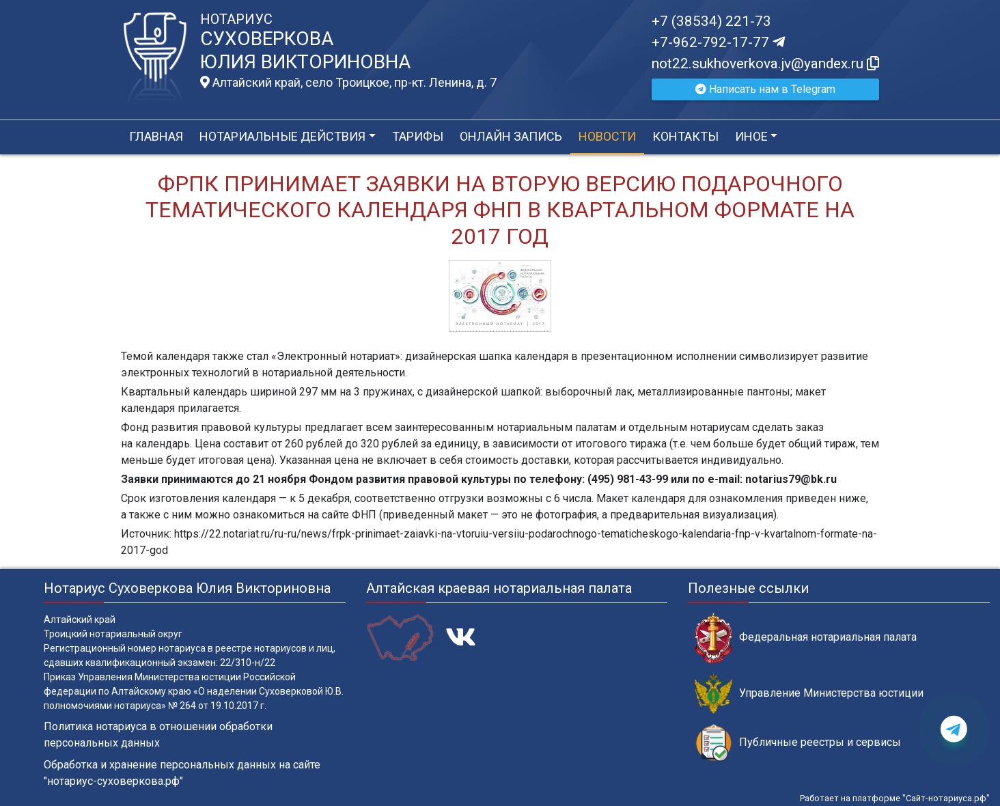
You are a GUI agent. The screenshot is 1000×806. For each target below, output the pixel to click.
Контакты (685, 136)
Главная (156, 136)
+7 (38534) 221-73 (711, 21)
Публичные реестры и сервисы (798, 743)
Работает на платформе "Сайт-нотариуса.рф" (895, 798)
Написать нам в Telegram (765, 89)
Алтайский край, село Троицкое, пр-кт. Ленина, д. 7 (348, 82)
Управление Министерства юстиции (809, 693)
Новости (607, 136)
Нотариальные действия (282, 136)
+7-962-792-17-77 (718, 42)
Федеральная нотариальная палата (806, 638)
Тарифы (417, 136)
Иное (751, 136)
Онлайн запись (511, 136)
